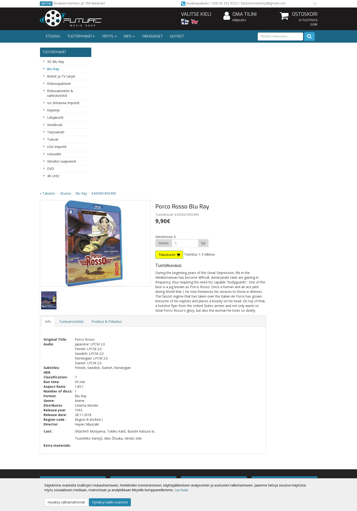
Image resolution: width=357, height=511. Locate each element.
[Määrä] (238, 101)
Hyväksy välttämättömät (66, 502)
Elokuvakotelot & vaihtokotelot (60, 93)
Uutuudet (54, 154)
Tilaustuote (220, 112)
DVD (50, 168)
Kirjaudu (239, 20)
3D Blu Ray (55, 61)
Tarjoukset (152, 36)
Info (129, 36)
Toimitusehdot (108, 472)
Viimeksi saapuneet (61, 161)
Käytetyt (53, 110)
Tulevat (52, 139)
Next (196, 101)
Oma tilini (240, 14)
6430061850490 (160, 51)
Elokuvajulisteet (59, 83)
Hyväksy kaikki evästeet (110, 502)
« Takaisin (103, 51)
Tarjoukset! (55, 132)
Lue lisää (181, 490)
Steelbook (54, 125)
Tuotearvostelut (128, 184)
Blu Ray (53, 69)
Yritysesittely (50, 465)
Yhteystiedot (50, 472)
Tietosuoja (105, 465)
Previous (104, 101)
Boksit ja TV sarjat (61, 76)
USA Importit (57, 146)
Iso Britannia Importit (63, 103)
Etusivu (53, 36)
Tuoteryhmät (81, 36)
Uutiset (177, 36)
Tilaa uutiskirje (127, 384)
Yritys (109, 36)
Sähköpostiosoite (128, 365)
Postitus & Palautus (163, 184)
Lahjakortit (55, 117)
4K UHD (53, 176)
